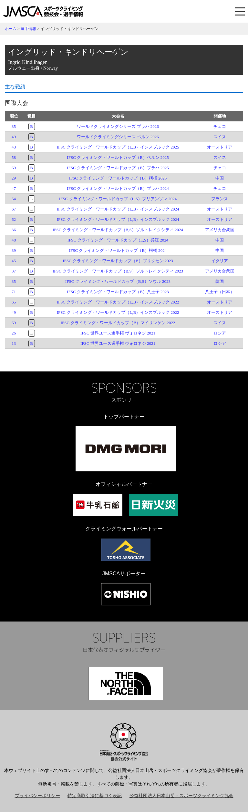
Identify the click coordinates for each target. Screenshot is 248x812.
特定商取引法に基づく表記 (94, 795)
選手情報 (28, 28)
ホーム (10, 28)
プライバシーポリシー (37, 795)
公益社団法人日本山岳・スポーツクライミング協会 (181, 795)
